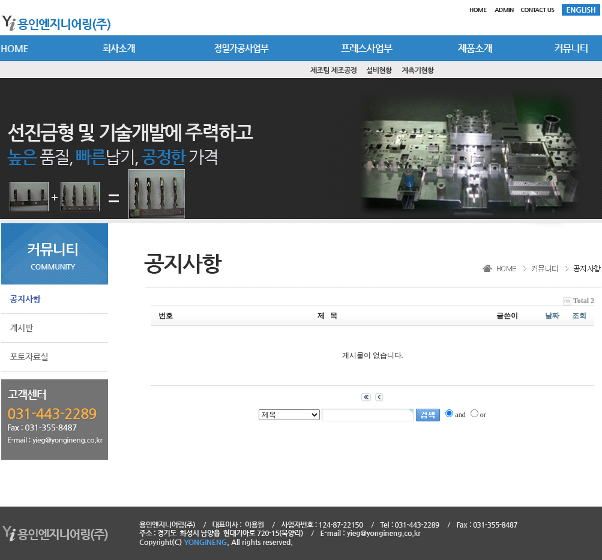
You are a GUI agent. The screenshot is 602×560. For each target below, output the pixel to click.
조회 (579, 316)
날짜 (552, 316)
